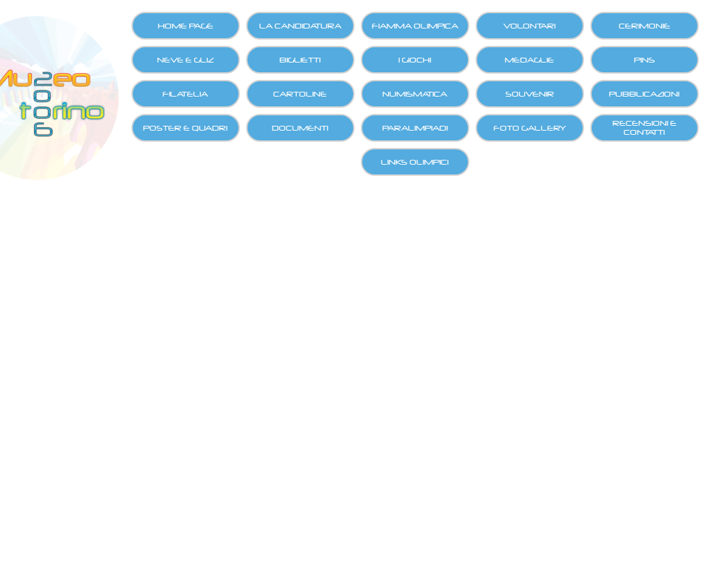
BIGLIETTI (300, 60)
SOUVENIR (529, 94)
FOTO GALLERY (530, 128)
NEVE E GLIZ (185, 60)
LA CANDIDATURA (300, 26)
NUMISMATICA (414, 94)
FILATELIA (185, 94)
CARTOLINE (300, 94)
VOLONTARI (529, 26)
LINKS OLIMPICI (414, 162)
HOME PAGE (185, 26)
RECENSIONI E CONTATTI (645, 128)
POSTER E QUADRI (185, 128)
